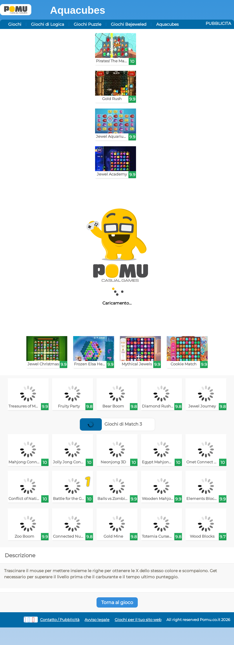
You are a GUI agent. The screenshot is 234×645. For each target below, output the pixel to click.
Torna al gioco (117, 602)
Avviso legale (97, 620)
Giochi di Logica (47, 24)
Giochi (14, 24)
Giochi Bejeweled (128, 24)
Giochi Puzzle (87, 24)
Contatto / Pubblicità (60, 620)
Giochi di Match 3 (111, 424)
